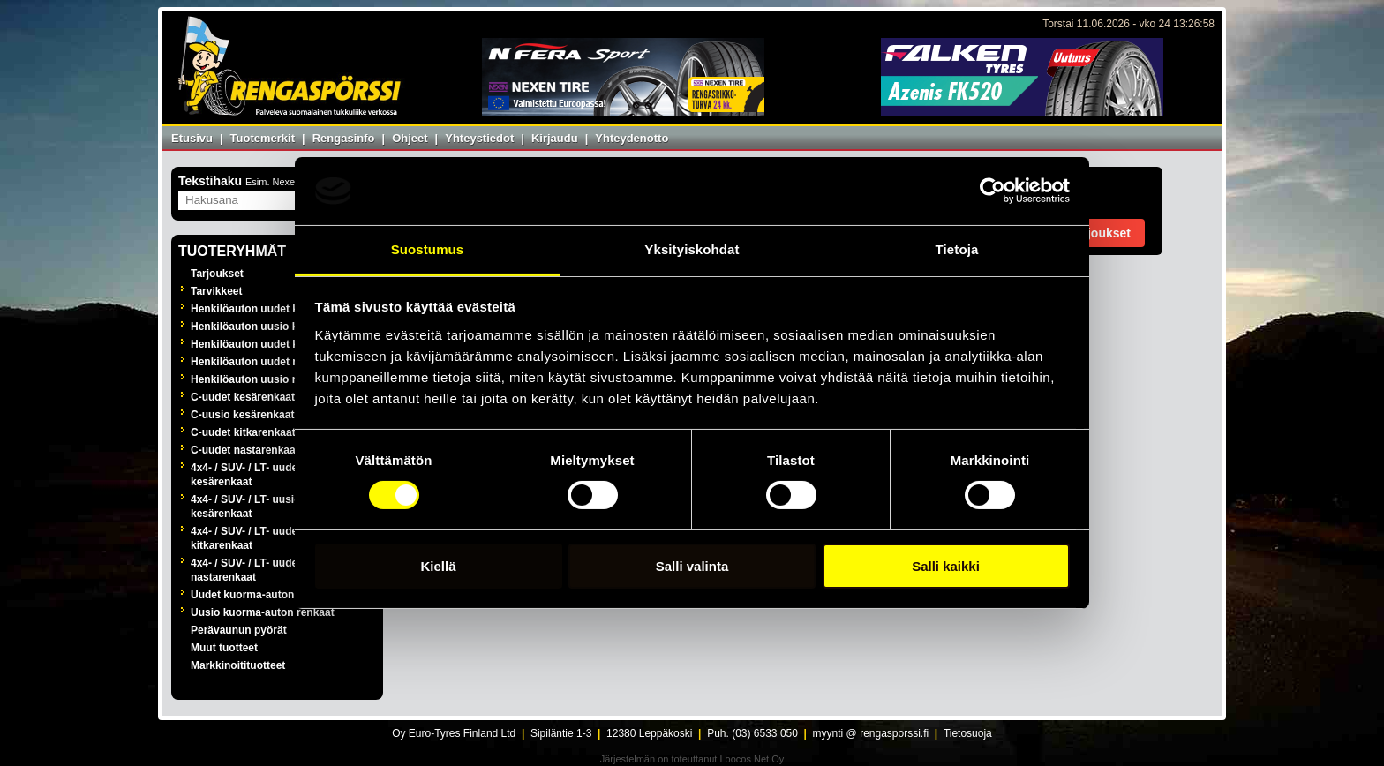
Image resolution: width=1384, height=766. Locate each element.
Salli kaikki (946, 566)
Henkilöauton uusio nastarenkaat (274, 379)
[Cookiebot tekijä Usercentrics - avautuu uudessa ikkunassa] (992, 190)
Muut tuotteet (224, 648)
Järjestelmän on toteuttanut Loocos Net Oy (692, 759)
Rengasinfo (343, 138)
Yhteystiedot (479, 138)
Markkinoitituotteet (238, 665)
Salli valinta (692, 566)
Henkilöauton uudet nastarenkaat (274, 362)
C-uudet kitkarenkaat (243, 432)
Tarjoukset (217, 273)
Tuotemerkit (262, 138)
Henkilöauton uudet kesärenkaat (272, 309)
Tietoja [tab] (957, 249)
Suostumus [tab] (427, 249)
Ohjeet (409, 138)
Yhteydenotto (631, 138)
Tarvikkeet (216, 291)
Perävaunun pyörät (239, 630)
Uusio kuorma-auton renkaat (263, 612)
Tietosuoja (968, 733)
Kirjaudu (554, 138)
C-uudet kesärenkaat (243, 397)
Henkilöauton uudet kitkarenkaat (272, 344)
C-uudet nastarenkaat (245, 450)
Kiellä (437, 566)
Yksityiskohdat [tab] (691, 249)
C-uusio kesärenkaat (242, 415)
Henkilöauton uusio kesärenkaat (272, 326)
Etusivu (192, 138)
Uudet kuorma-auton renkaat (263, 595)
